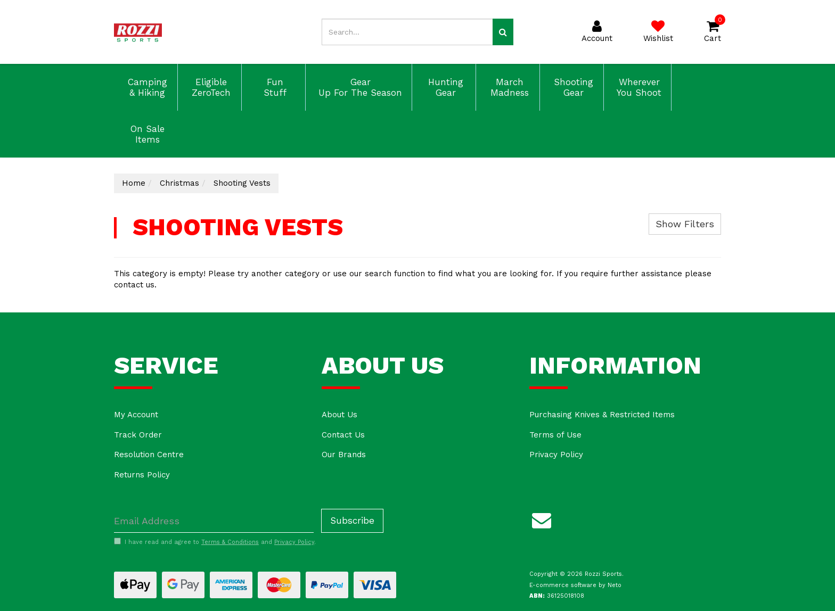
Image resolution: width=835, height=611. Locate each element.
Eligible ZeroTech (210, 87)
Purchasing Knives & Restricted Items (602, 414)
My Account (136, 414)
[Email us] (541, 518)
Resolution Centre (149, 454)
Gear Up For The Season (358, 87)
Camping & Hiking (146, 87)
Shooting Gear (572, 87)
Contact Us (343, 435)
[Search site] (503, 32)
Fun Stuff (273, 87)
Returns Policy (142, 475)
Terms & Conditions (230, 542)
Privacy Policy (556, 454)
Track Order (138, 435)
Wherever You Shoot (637, 87)
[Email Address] (214, 521)
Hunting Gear (444, 87)
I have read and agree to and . (215, 542)
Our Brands (344, 454)
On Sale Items (146, 134)
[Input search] (407, 32)
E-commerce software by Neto (575, 585)
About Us (339, 414)
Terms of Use (555, 435)
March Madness (508, 87)
